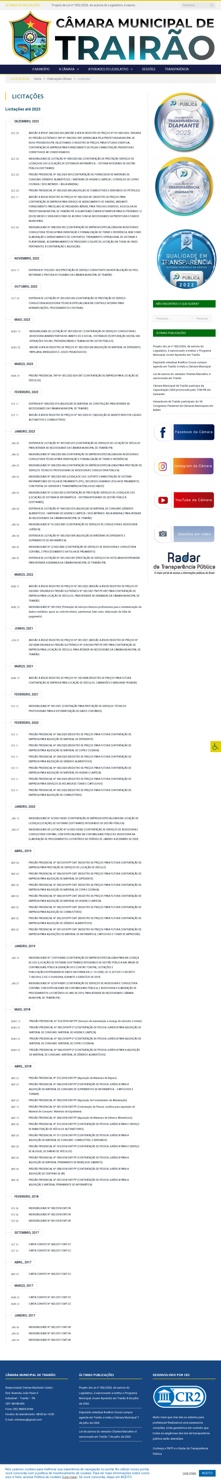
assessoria (196, 1422)
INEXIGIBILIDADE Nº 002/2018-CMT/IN (50, 1214)
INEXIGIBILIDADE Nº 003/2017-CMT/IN (50, 1339)
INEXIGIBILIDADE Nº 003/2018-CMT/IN (50, 1208)
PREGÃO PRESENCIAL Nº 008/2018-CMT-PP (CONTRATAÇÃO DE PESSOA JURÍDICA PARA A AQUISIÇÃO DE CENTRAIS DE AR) (79, 1171)
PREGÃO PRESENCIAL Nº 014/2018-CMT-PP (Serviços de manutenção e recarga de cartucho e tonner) (85, 1021)
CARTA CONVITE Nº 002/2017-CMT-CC (50, 1303)
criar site (178, 1417)
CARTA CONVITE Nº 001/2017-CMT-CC (50, 1297)
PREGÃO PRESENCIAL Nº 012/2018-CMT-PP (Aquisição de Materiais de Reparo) (73, 1078)
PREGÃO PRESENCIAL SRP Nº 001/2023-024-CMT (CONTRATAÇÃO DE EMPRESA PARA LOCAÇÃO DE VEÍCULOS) (83, 378)
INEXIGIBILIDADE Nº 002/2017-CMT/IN (50, 1327)
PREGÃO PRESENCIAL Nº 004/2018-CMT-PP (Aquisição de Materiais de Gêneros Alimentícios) (80, 1117)
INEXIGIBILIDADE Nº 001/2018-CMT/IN (50, 1220)
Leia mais (69, 1477)
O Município (41, 69)
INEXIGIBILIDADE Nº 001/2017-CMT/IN (50, 1333)
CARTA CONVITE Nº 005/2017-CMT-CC (50, 1250)
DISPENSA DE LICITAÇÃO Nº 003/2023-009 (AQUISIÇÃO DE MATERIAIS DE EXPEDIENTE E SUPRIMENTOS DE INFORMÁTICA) (77, 538)
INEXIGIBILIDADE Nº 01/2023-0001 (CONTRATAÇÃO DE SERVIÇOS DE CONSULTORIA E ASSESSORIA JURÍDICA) (83, 527)
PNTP (170, 1448)
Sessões (148, 69)
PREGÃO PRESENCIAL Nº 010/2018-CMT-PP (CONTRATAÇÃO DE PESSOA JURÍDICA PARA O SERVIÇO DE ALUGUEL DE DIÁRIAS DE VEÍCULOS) (84, 1149)
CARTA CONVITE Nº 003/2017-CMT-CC (50, 1273)
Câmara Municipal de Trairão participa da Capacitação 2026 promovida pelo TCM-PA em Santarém (182, 390)
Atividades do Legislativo (108, 69)
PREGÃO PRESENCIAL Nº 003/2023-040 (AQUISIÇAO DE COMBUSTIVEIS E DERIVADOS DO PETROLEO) (84, 190)
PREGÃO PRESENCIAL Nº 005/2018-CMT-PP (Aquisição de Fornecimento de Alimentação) (78, 1100)
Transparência (177, 69)
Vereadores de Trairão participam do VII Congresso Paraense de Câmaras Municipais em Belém (183, 406)
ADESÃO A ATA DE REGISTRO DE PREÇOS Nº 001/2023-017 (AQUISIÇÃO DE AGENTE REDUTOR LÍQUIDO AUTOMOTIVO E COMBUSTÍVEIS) (85, 417)
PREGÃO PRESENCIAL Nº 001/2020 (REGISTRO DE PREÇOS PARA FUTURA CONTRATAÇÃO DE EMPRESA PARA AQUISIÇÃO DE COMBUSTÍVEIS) (80, 792)
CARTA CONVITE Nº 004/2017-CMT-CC (50, 1244)
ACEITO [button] (207, 1473)
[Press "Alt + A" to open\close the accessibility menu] (215, 746)
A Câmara (67, 69)
